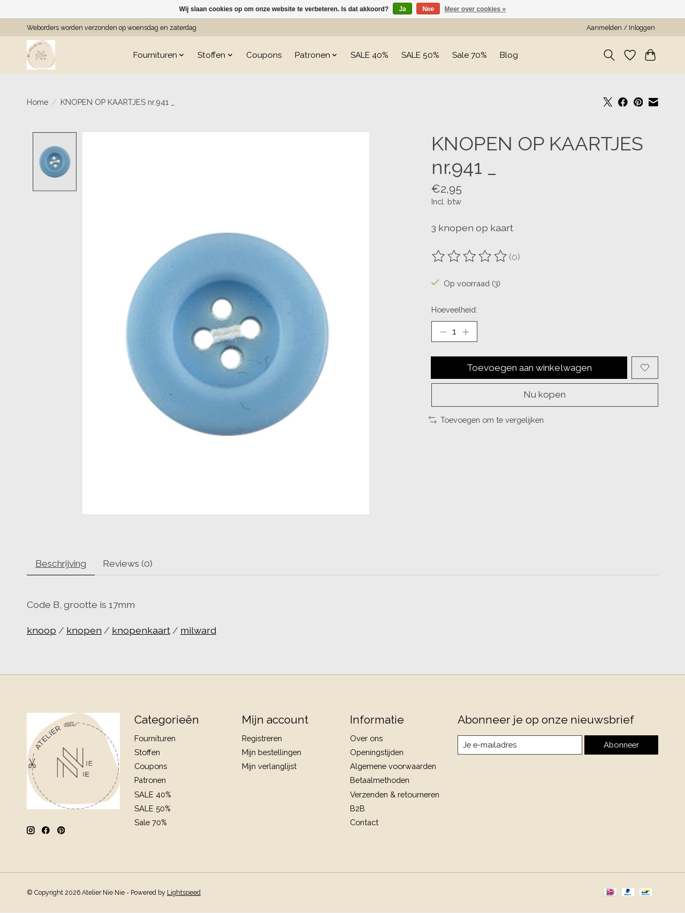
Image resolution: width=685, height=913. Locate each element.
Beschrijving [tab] (63, 564)
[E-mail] (520, 746)
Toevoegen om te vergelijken (486, 422)
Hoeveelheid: (454, 309)
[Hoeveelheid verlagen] (443, 331)
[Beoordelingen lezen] (470, 256)
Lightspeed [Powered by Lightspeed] (184, 893)
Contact (364, 823)
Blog (509, 55)
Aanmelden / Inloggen (621, 28)
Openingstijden (377, 753)
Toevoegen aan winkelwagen (529, 368)
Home (37, 101)
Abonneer (621, 746)
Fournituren (155, 739)
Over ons (366, 739)
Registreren (262, 739)
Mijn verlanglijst (269, 767)
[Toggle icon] (609, 55)
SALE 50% (420, 55)
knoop (41, 631)
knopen (84, 631)
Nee (428, 9)
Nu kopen (544, 396)
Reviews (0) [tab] (134, 564)
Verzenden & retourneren (394, 795)
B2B (357, 809)
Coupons (264, 55)
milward (198, 631)
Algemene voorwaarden (393, 767)
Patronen (150, 781)
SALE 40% (370, 55)
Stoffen (147, 753)
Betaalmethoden (379, 781)
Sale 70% (469, 55)
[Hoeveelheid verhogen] (466, 331)
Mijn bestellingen (271, 753)
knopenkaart (141, 631)
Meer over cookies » (475, 9)
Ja (402, 9)
